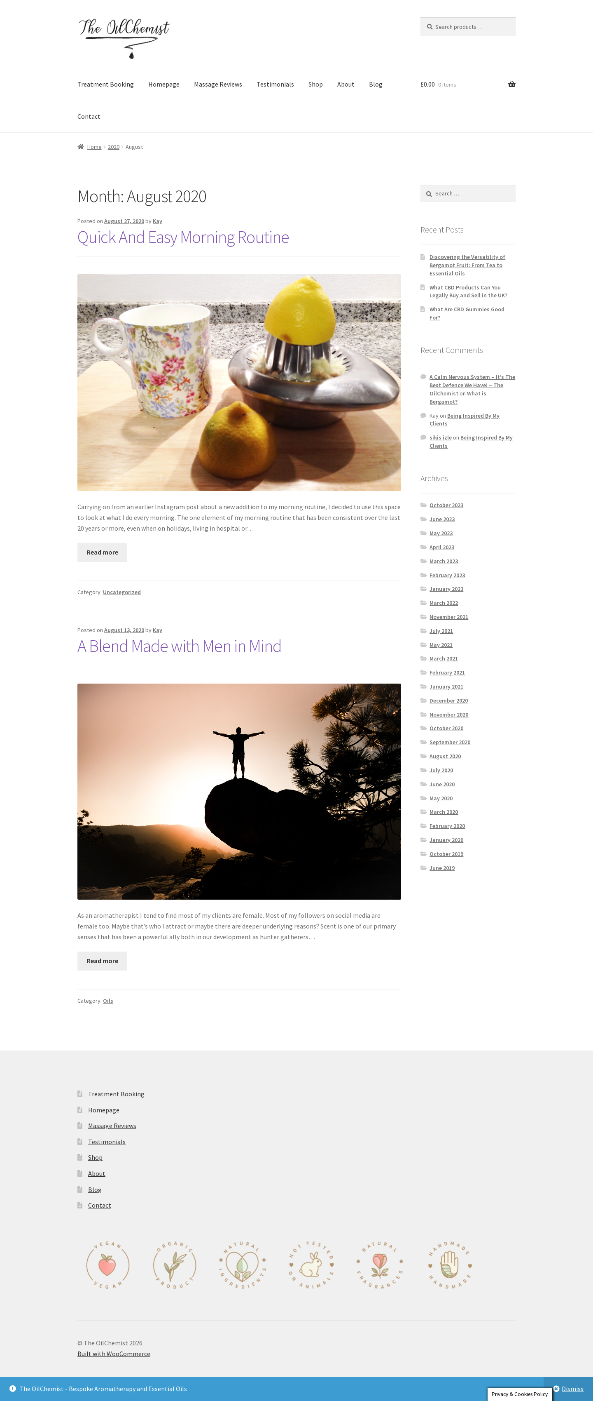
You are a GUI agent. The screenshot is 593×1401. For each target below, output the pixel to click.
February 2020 (447, 826)
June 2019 (442, 868)
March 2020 (444, 812)
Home (94, 146)
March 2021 (444, 658)
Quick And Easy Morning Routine (183, 236)
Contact (88, 116)
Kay (157, 221)
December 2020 (449, 700)
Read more (102, 552)
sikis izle (441, 437)
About (346, 84)
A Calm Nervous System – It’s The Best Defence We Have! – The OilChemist (472, 385)
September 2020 (450, 742)
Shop (315, 84)
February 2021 (447, 672)
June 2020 (442, 784)
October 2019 (446, 854)
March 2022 (444, 602)
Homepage (164, 84)
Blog (376, 84)
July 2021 (441, 631)
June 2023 (442, 519)
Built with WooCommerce (113, 1353)
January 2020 (446, 840)
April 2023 (442, 547)
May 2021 (441, 645)
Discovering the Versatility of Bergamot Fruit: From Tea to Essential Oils (467, 265)
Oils (108, 1000)
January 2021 (446, 686)
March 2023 (444, 561)
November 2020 (449, 714)
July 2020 (441, 770)
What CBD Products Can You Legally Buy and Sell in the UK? (468, 291)
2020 (113, 146)
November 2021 (449, 617)
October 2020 (446, 728)
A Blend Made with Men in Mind (179, 645)
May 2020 (441, 798)
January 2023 (446, 588)
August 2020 (445, 756)
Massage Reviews (218, 84)
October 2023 (446, 505)
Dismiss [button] (573, 1389)
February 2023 (447, 575)
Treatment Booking (105, 84)
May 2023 (441, 533)
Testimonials (275, 84)
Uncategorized (122, 592)
